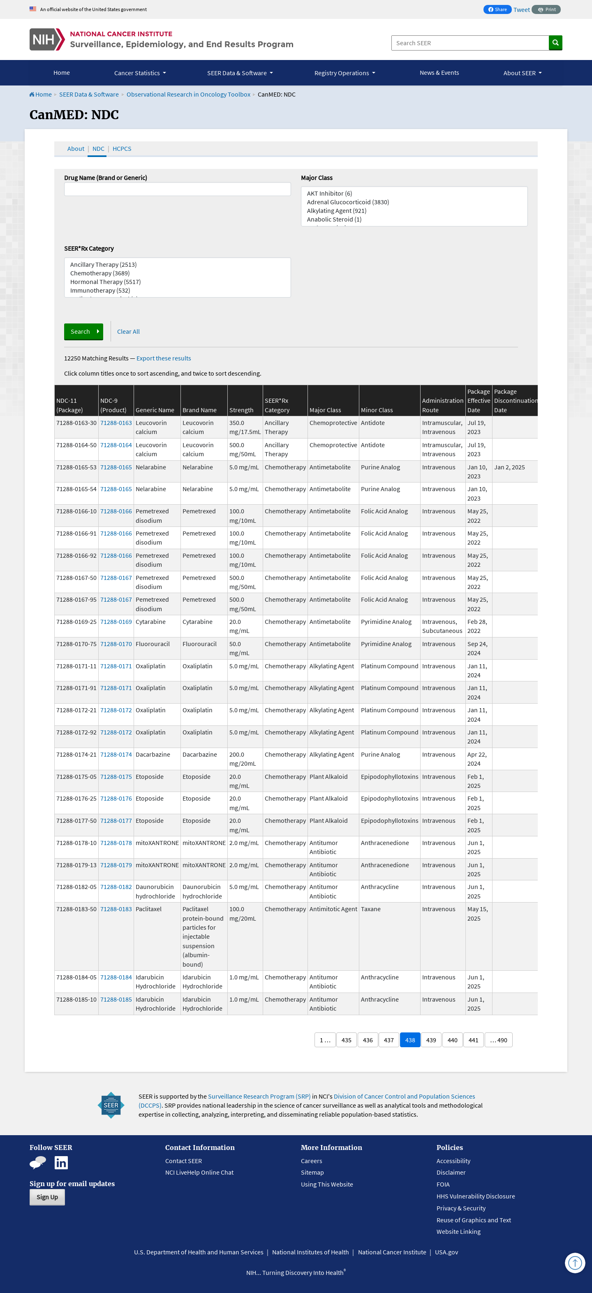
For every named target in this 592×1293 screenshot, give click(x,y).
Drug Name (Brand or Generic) (105, 177)
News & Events (439, 72)
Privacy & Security (461, 1208)
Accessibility (453, 1161)
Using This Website (327, 1184)
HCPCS (122, 148)
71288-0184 (116, 977)
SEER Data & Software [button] (237, 73)
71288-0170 (116, 644)
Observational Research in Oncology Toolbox (188, 94)
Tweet (521, 9)
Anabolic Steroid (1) (414, 219)
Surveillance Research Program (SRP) (259, 1096)
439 (431, 1040)
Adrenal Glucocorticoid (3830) (414, 202)
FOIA (443, 1184)
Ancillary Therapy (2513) (177, 264)
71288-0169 (116, 621)
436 (368, 1040)
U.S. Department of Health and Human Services (199, 1252)
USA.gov (446, 1252)
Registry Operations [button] (342, 73)
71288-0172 (116, 710)
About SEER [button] (520, 73)
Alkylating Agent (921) (414, 210)
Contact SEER (183, 1161)
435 (347, 1040)
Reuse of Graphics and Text (474, 1220)
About (75, 148)
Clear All (128, 331)
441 (474, 1040)
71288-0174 (116, 754)
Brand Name (200, 410)
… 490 (498, 1040)
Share (500, 10)
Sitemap (312, 1172)
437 (389, 1040)
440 (453, 1040)
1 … (325, 1040)
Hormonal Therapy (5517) (177, 281)
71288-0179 (116, 865)
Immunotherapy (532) (177, 290)
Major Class (317, 177)
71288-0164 (116, 445)
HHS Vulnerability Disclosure (476, 1196)
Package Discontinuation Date (516, 400)
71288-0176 (116, 798)
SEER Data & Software (89, 94)
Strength (241, 410)
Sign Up (47, 1197)
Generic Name (155, 410)
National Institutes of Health (310, 1252)
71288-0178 (116, 842)
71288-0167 (116, 577)
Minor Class (377, 410)
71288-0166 (116, 511)
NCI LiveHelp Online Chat (199, 1172)
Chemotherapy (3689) (177, 273)
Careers (311, 1161)
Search (80, 331)
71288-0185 (116, 999)
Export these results (163, 358)
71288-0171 (116, 666)
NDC (98, 148)
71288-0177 (116, 820)
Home (61, 72)
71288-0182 (116, 886)
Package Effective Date (478, 400)
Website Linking (459, 1231)
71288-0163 (116, 422)
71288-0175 (116, 776)
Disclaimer (451, 1172)
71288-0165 (116, 467)
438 (410, 1040)
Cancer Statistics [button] (137, 73)
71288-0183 (116, 909)
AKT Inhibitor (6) (414, 193)
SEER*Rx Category (88, 248)
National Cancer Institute (392, 1252)
